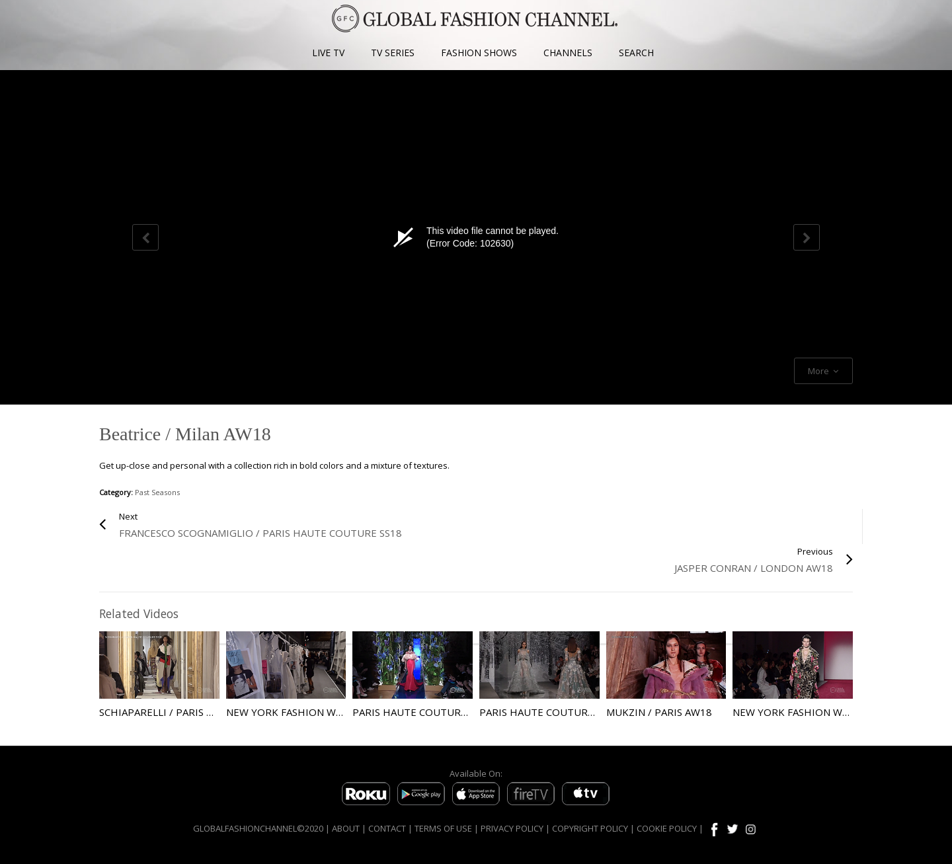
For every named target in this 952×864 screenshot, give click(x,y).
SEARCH (636, 52)
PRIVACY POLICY (512, 828)
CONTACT (387, 828)
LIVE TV (328, 52)
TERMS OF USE (443, 828)
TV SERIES (393, 52)
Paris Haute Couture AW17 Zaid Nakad (581, 712)
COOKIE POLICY (667, 828)
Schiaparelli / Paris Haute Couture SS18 (207, 712)
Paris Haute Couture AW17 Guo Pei (446, 712)
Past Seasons (157, 492)
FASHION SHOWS (479, 52)
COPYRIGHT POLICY (590, 828)
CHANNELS (567, 52)
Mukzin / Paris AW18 (659, 712)
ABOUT (346, 828)
